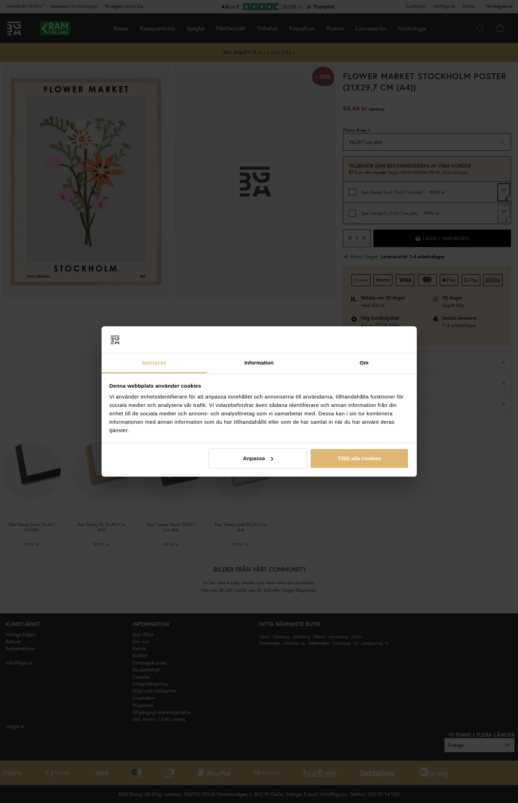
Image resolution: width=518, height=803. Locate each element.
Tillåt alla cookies (359, 458)
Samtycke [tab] (153, 363)
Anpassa (258, 458)
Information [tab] (259, 363)
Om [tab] (364, 363)
